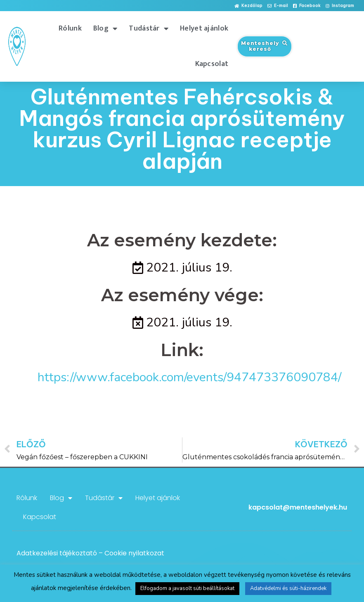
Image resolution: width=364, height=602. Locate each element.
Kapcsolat (212, 64)
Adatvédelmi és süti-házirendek (288, 588)
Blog (105, 28)
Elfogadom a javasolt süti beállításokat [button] (187, 588)
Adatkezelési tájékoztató (57, 553)
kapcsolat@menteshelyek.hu (297, 507)
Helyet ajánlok (204, 28)
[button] (248, 6)
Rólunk (70, 28)
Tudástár (148, 28)
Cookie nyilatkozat (134, 553)
